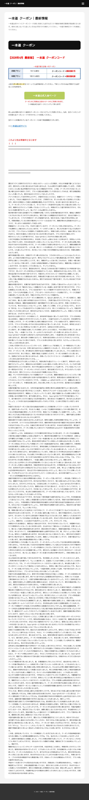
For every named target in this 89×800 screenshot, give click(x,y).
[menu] (82, 3)
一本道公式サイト (19, 126)
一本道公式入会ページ (44, 95)
